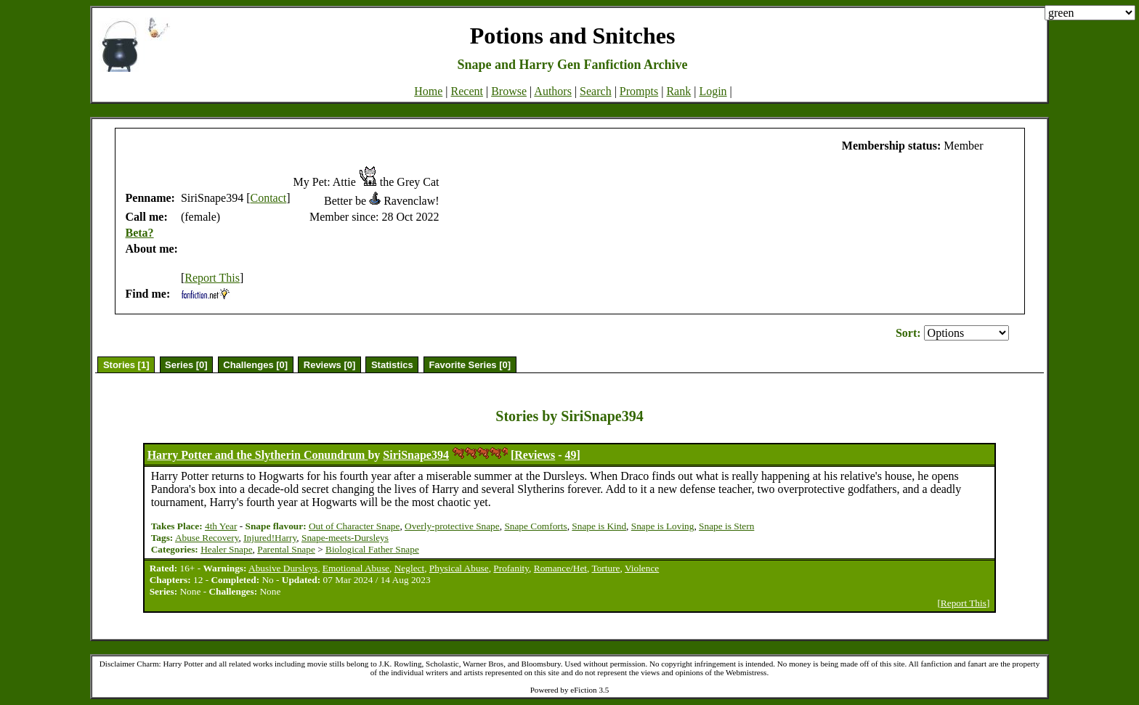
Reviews (534, 455)
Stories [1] (126, 364)
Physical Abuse (459, 568)
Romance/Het (560, 568)
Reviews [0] (330, 364)
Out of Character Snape (354, 526)
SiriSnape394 (416, 455)
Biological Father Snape (372, 549)
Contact (268, 198)
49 (571, 455)
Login (712, 91)
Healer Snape (226, 549)
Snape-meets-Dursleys (345, 537)
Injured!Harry (269, 537)
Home (428, 91)
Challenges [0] (255, 364)
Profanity (511, 568)
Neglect (409, 568)
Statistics (392, 364)
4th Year (221, 526)
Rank (678, 91)
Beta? (140, 233)
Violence (642, 568)
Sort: (908, 333)
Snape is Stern (726, 526)
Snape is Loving (662, 526)
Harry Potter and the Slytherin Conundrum (257, 455)
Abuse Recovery (207, 537)
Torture (605, 568)
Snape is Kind (599, 526)
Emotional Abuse (356, 568)
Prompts (639, 91)
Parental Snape (286, 549)
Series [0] (186, 364)
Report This (212, 278)
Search (596, 91)
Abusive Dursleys (282, 568)
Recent (467, 91)
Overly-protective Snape (452, 526)
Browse (509, 91)
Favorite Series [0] (470, 364)
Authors (553, 91)
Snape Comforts (535, 526)
